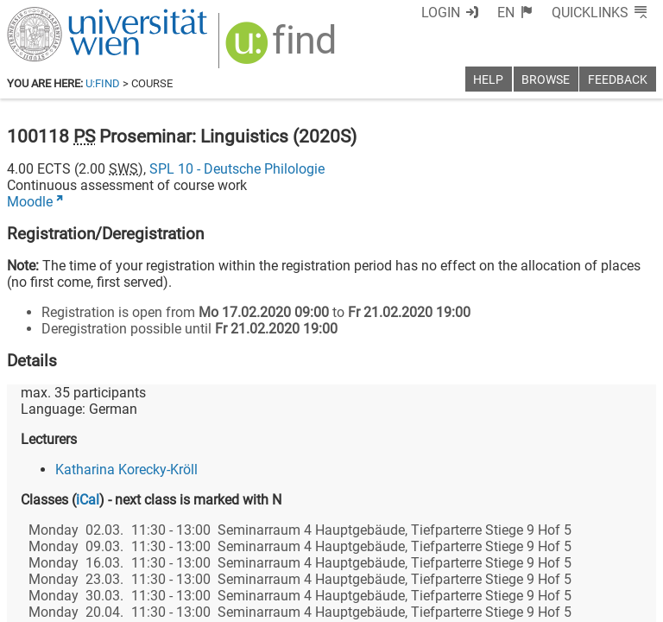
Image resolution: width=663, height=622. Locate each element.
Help (488, 80)
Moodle (30, 202)
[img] (283, 49)
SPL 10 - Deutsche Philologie (237, 169)
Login (440, 12)
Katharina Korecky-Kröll (126, 469)
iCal (87, 500)
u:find (102, 83)
